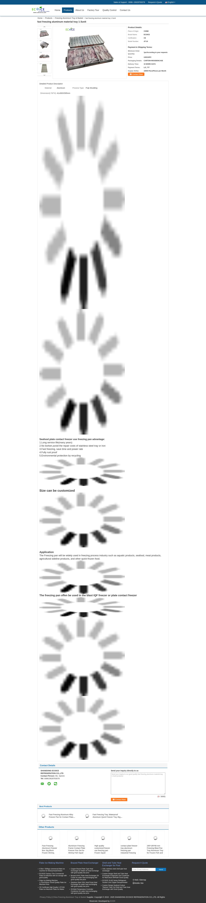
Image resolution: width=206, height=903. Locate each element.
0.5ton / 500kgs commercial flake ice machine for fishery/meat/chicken (52, 870)
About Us (79, 10)
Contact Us (125, 10)
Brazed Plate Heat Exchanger (84, 863)
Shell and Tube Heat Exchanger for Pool (111, 864)
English (171, 2)
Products (68, 10)
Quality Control (109, 10)
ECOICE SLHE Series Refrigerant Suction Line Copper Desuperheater (114, 881)
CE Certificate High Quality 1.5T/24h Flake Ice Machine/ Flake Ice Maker (52, 888)
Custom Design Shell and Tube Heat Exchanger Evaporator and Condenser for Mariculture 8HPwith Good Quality (115, 875)
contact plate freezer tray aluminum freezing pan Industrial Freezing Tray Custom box (129, 850)
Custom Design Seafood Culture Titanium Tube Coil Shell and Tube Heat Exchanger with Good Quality (116, 887)
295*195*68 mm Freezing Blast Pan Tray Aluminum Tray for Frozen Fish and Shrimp (155, 850)
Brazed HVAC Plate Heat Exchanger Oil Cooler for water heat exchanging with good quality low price (85, 877)
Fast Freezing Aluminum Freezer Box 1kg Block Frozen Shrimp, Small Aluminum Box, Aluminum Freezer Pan (49, 853)
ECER (112, 901)
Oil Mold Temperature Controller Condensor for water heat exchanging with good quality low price (84, 891)
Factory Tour (93, 10)
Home (57, 10)
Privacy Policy (45, 897)
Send (161, 870)
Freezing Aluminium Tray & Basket (69, 18)
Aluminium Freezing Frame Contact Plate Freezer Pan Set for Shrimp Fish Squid (76, 849)
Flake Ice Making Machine (51, 863)
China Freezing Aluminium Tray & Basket (69, 897)
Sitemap (142, 880)
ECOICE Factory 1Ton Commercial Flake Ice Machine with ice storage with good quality (53, 875)
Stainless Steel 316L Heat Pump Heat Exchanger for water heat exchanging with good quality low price (84, 884)
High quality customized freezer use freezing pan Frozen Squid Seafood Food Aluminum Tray (102, 852)
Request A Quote (155, 2)
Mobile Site (138, 883)
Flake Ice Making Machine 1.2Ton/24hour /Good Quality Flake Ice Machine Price (52, 882)
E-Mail (135, 880)
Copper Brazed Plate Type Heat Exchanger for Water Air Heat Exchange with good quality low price (85, 871)
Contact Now (137, 74)
